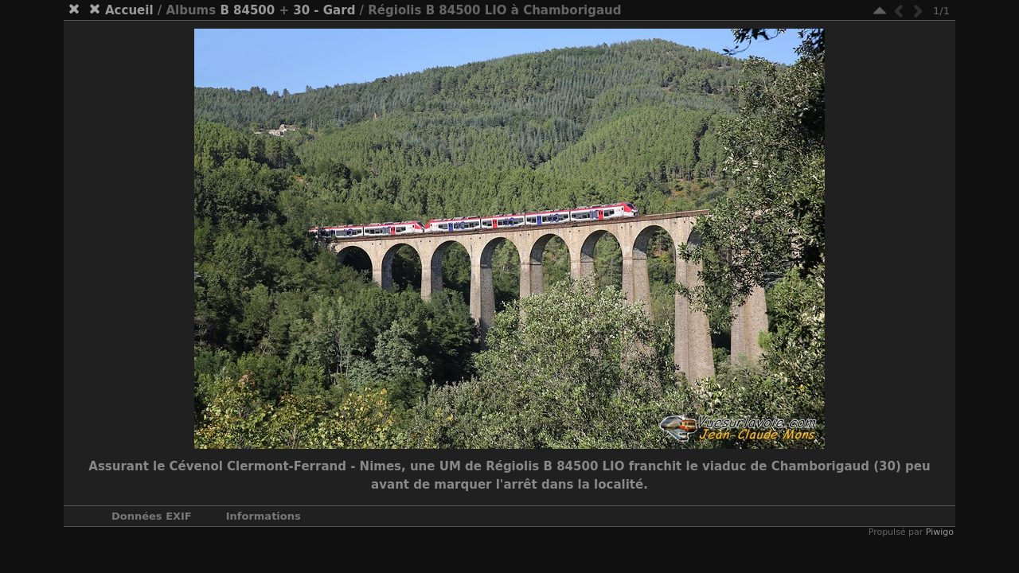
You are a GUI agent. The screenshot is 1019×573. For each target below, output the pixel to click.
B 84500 (247, 10)
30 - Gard (324, 10)
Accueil (129, 10)
